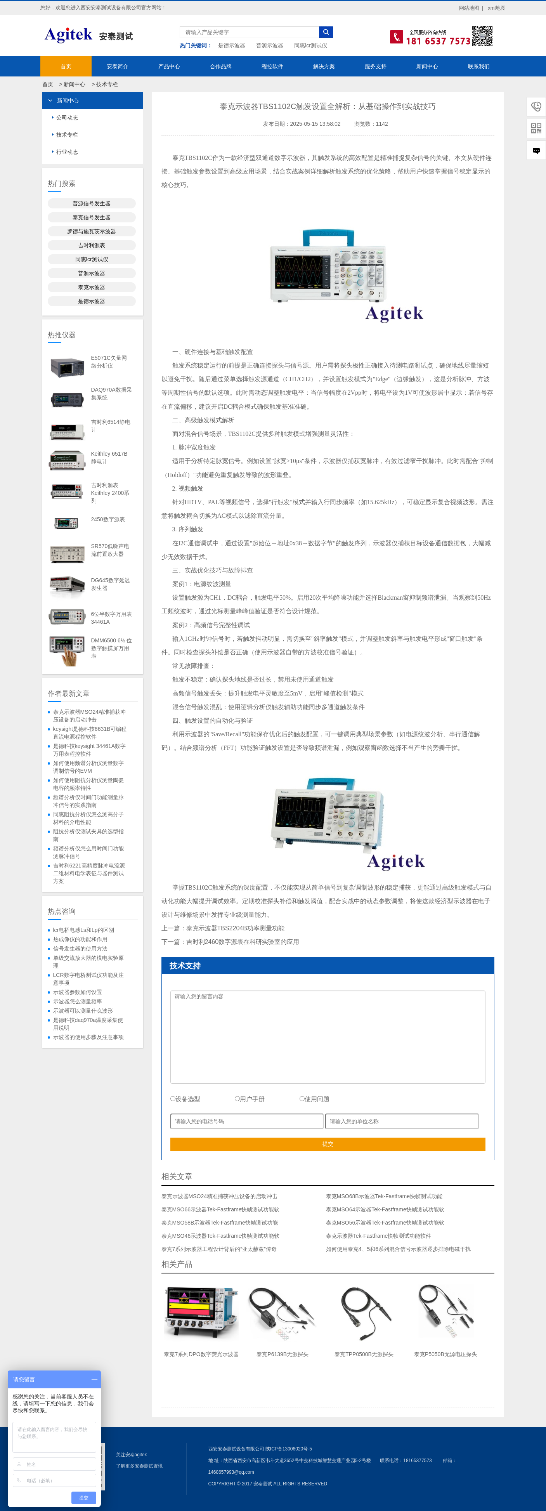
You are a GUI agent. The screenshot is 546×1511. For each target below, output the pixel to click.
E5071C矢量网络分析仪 (109, 362)
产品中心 (169, 66)
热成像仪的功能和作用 (80, 939)
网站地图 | (471, 8)
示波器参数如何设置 (77, 992)
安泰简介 (117, 66)
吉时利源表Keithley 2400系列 (110, 493)
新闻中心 (427, 66)
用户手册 (250, 1099)
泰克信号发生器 (92, 217)
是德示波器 (231, 45)
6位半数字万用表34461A (111, 618)
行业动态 (67, 152)
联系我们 (479, 66)
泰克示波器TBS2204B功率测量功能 (235, 928)
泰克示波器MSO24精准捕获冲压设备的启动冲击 (89, 716)
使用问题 (314, 1099)
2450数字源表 (108, 519)
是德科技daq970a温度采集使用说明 (88, 1024)
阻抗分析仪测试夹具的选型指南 (88, 835)
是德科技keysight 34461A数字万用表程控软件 (89, 750)
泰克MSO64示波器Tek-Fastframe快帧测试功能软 (385, 1209)
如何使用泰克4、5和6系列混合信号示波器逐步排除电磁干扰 (398, 1249)
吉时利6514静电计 (110, 426)
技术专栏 (107, 84)
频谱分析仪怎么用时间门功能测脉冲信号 (88, 852)
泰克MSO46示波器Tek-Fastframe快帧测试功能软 (220, 1236)
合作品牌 (221, 66)
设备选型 (185, 1099)
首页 (66, 66)
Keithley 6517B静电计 (109, 458)
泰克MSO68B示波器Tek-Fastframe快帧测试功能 (384, 1196)
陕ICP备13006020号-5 (288, 1449)
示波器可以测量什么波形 (83, 1011)
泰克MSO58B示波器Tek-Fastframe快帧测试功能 (219, 1223)
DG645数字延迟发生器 (110, 584)
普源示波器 (269, 45)
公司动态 (67, 117)
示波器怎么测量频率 (77, 1001)
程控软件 (272, 66)
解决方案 (324, 66)
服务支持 (376, 66)
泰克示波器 (91, 287)
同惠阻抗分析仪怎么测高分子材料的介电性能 (88, 818)
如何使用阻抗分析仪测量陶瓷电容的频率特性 (88, 784)
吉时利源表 (91, 245)
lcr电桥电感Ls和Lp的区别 (83, 930)
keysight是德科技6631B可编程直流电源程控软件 (90, 733)
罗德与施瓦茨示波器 (91, 231)
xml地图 (497, 8)
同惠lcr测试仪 (310, 45)
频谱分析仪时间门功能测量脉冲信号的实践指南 (88, 801)
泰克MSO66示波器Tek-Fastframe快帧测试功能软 (220, 1209)
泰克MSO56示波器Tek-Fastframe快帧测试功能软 (385, 1223)
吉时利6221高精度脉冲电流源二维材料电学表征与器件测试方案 (89, 873)
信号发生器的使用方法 (80, 948)
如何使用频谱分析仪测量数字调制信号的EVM (88, 767)
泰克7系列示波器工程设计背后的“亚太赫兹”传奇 (219, 1249)
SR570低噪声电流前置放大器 (110, 550)
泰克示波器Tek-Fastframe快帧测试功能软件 (378, 1236)
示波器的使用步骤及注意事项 (88, 1037)
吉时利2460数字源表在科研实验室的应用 (243, 942)
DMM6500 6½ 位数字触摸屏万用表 (111, 648)
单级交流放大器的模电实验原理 (88, 962)
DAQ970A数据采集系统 (111, 394)
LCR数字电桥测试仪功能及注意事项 (88, 979)
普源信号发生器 (92, 203)
